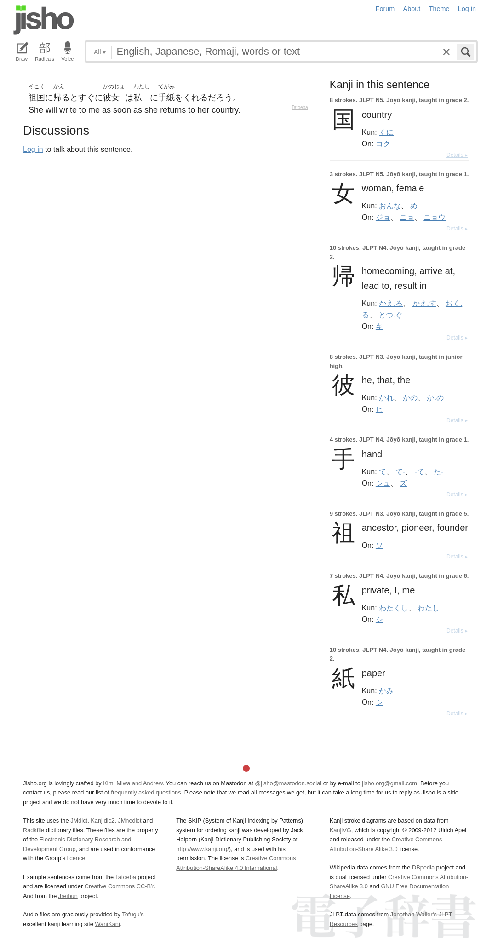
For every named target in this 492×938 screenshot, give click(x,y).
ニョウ (434, 217)
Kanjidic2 (102, 820)
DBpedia (423, 867)
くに (386, 132)
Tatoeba (300, 107)
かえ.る (391, 303)
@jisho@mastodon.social (288, 783)
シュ (383, 483)
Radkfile (33, 830)
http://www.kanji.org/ (202, 849)
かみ (386, 690)
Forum (385, 8)
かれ (386, 397)
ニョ (407, 217)
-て (419, 471)
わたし (429, 608)
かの (410, 397)
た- (438, 471)
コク (383, 143)
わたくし (393, 608)
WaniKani (107, 924)
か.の (435, 397)
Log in (467, 8)
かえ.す (424, 303)
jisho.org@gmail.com (389, 783)
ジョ (383, 217)
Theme (439, 8)
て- (400, 471)
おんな (390, 206)
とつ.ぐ (390, 315)
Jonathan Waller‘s (413, 914)
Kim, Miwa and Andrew (132, 783)
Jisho (43, 20)
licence (76, 858)
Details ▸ (457, 155)
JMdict (78, 820)
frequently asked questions (146, 792)
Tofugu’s (132, 914)
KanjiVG (340, 830)
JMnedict (129, 820)
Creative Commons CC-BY (119, 886)
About (412, 8)
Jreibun (68, 895)
